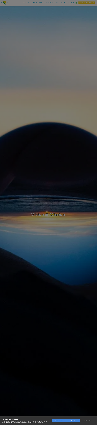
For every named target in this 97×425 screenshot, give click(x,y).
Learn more (40, 422)
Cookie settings (87, 420)
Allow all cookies (59, 420)
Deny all (73, 420)
